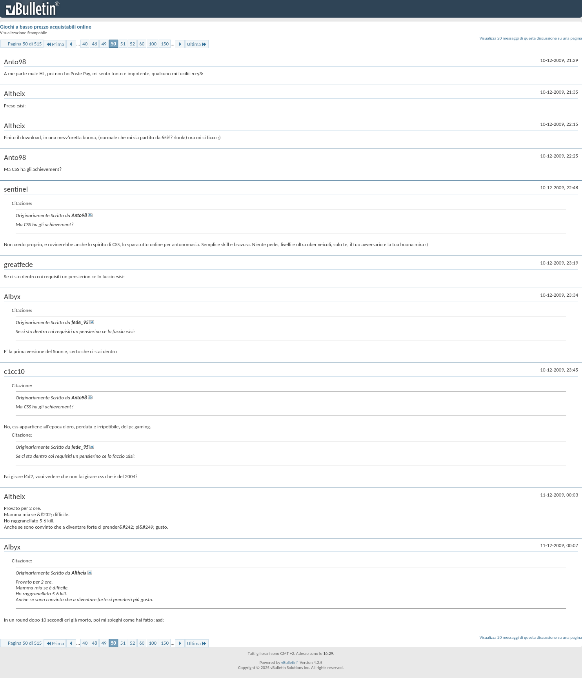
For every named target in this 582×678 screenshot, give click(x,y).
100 (152, 44)
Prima (55, 44)
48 (94, 44)
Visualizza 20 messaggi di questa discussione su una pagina (531, 38)
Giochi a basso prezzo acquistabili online (45, 27)
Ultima (197, 44)
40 (84, 44)
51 (122, 44)
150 (165, 44)
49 (103, 44)
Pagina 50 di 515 (25, 44)
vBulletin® (290, 662)
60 (141, 44)
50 (113, 44)
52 (132, 44)
